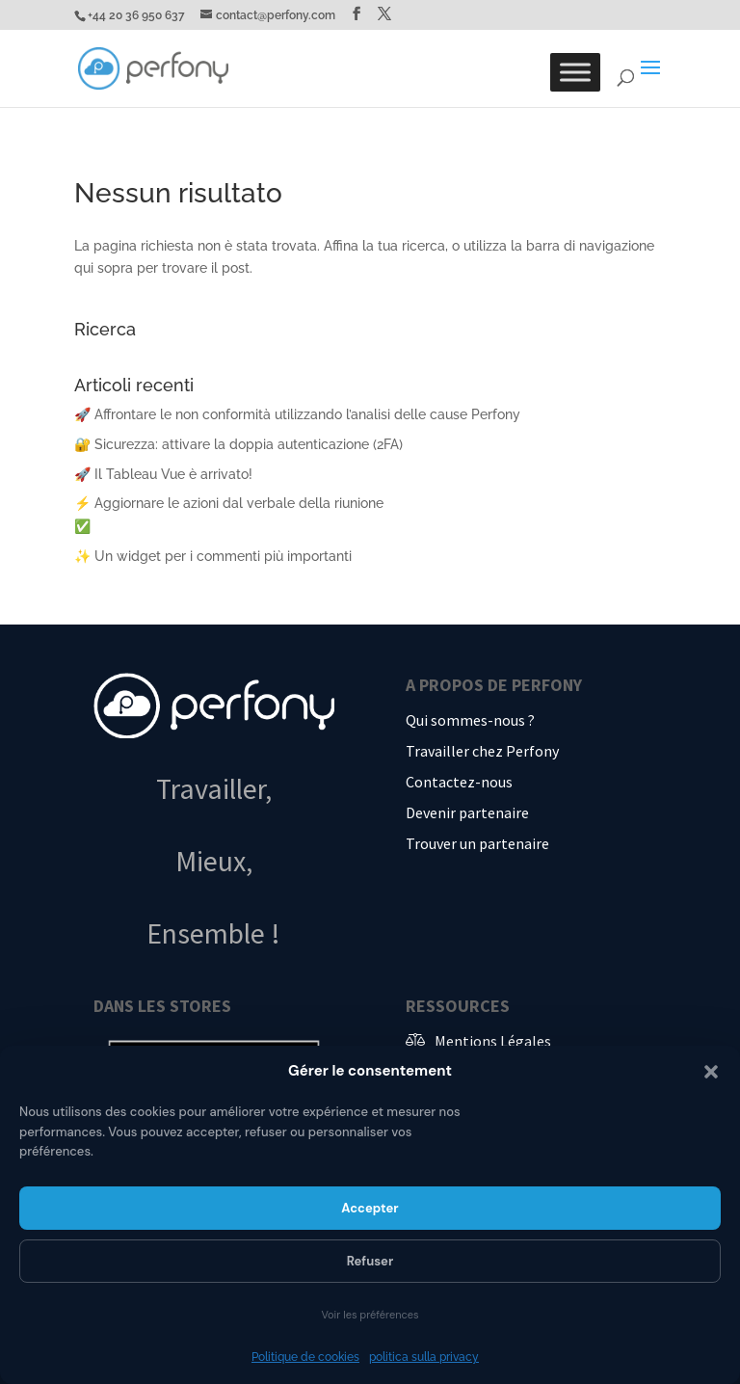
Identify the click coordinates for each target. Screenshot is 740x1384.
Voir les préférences (369, 1314)
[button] (711, 1071)
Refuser (370, 1261)
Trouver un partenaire (477, 843)
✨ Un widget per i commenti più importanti (213, 556)
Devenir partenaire (467, 812)
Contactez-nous (459, 781)
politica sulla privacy (424, 1357)
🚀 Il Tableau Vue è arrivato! (163, 474)
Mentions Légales (493, 1041)
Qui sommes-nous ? (470, 720)
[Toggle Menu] (575, 72)
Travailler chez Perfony (482, 750)
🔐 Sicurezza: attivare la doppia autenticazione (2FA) (238, 444)
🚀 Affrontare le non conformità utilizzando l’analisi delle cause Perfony (297, 414)
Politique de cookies (305, 1357)
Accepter (369, 1208)
